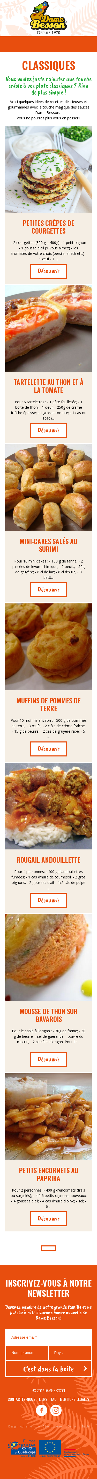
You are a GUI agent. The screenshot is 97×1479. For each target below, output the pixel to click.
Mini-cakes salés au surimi (48, 545)
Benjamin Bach (78, 1426)
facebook (42, 1411)
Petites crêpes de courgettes (48, 226)
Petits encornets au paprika (48, 1174)
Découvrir (48, 271)
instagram (56, 1411)
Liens (43, 1399)
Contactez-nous (21, 1399)
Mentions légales (74, 1399)
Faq (53, 1399)
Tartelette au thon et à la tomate (49, 385)
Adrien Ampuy (30, 1426)
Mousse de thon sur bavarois (49, 1015)
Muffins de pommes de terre (49, 704)
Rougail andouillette (48, 859)
